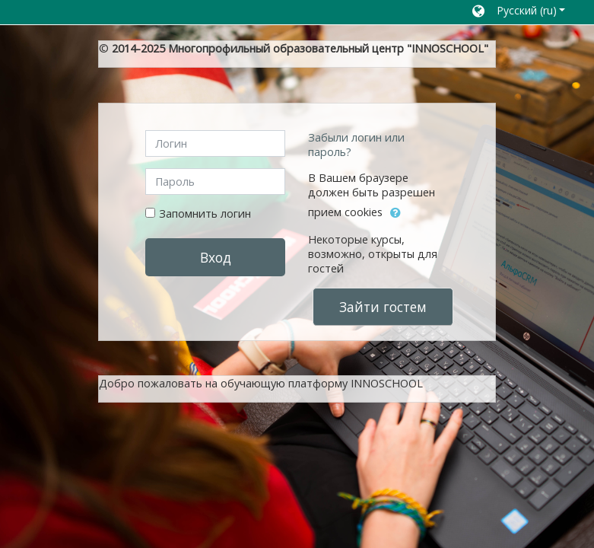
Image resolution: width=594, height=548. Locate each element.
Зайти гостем (383, 307)
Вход (215, 257)
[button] (518, 12)
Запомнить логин (205, 213)
